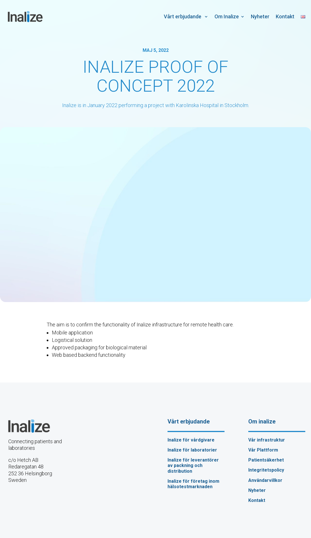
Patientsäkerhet (266, 460)
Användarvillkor (265, 480)
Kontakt (285, 16)
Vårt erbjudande (183, 16)
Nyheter (260, 16)
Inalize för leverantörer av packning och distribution (193, 465)
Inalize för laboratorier (192, 450)
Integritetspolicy (266, 470)
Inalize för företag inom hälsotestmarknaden (193, 483)
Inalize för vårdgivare (191, 440)
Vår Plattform (263, 450)
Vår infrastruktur (266, 440)
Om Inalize (226, 16)
